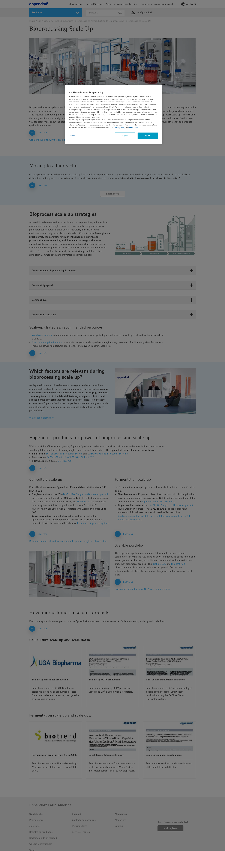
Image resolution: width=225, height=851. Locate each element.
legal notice (133, 127)
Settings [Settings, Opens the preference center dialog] (72, 135)
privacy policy (120, 127)
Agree (147, 135)
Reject (125, 135)
